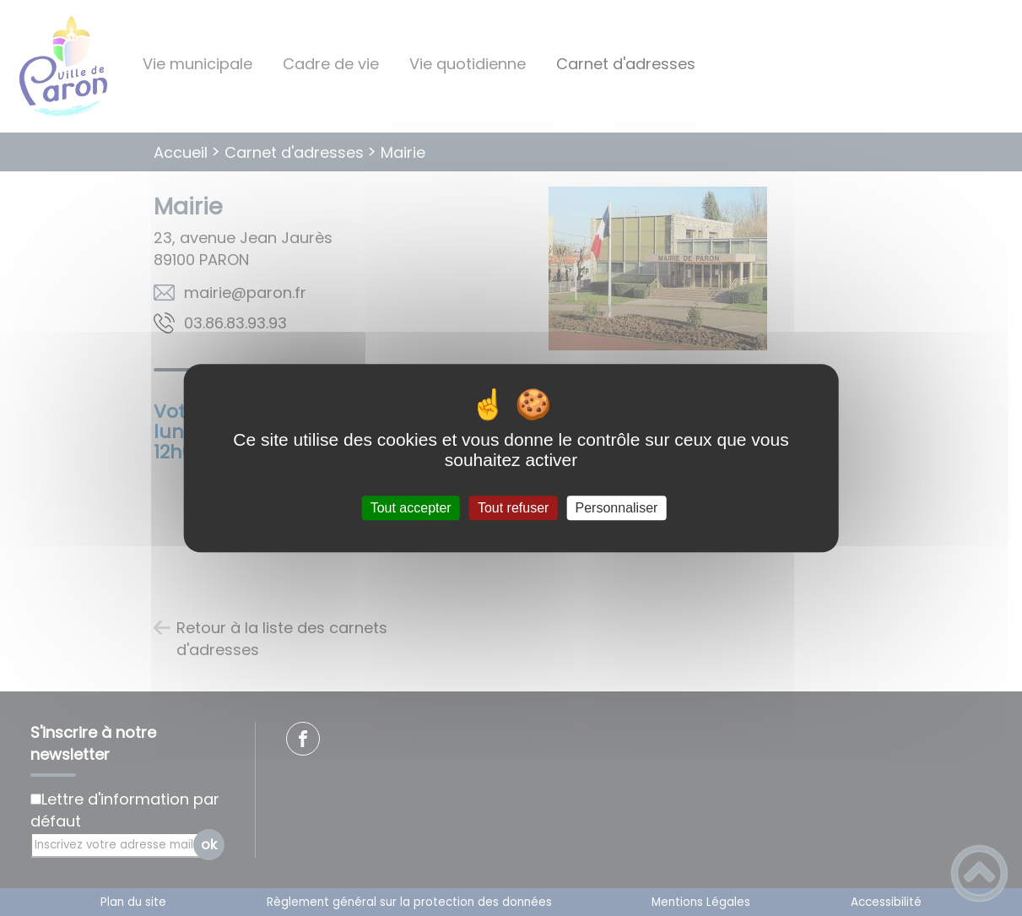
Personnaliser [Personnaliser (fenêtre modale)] (617, 508)
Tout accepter (411, 508)
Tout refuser (513, 508)
